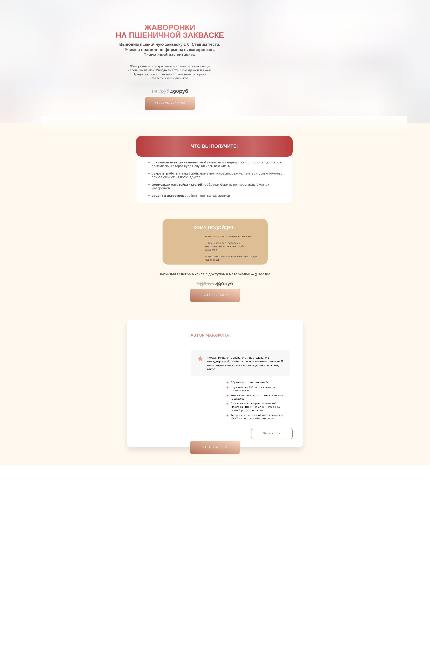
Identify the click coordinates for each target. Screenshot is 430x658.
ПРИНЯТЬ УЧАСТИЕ (169, 103)
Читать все (272, 433)
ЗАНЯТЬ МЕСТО (215, 447)
